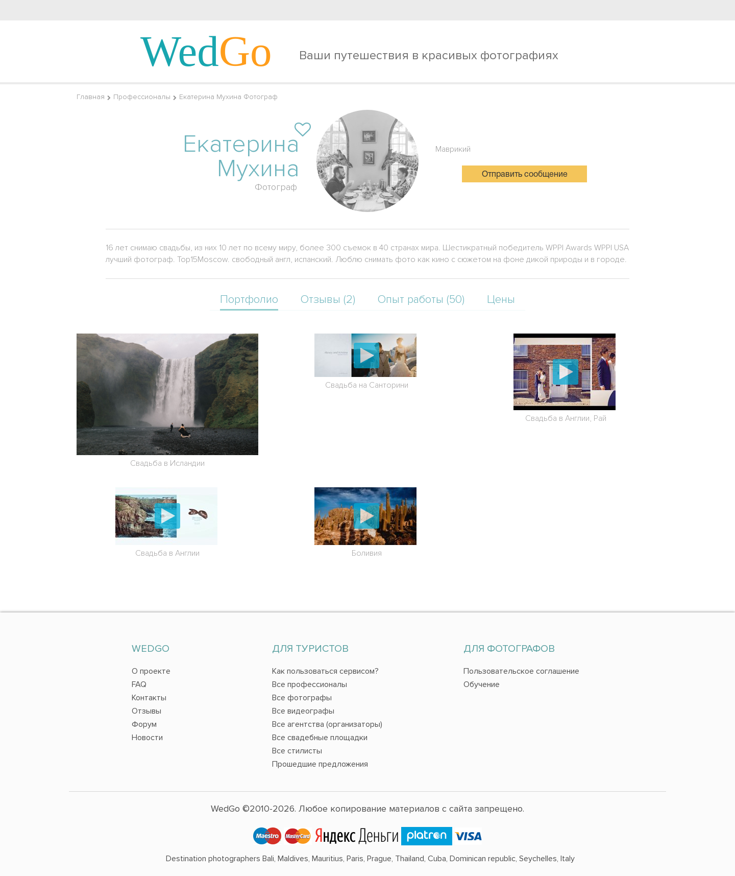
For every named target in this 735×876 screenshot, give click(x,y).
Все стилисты (297, 751)
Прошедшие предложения (320, 764)
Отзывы (146, 711)
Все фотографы (302, 698)
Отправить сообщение (525, 174)
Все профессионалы (309, 684)
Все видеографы (303, 711)
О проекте (151, 671)
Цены (501, 299)
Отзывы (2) (328, 299)
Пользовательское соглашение (521, 671)
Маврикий (453, 149)
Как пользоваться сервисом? (325, 671)
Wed (206, 51)
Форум (144, 724)
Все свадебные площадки (320, 737)
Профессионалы (141, 96)
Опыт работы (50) (421, 299)
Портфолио (249, 299)
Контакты (149, 698)
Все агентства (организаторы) (327, 724)
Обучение (481, 684)
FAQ (139, 684)
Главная (91, 96)
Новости (147, 737)
